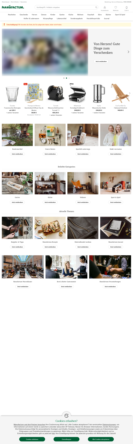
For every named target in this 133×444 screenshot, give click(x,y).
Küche (50, 197)
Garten (17, 197)
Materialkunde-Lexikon (83, 242)
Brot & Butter (15, 2)
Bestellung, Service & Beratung (118, 2)
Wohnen (83, 197)
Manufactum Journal (115, 242)
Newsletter (24, 2)
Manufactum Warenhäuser (22, 282)
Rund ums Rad (17, 149)
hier (53, 433)
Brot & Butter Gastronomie (66, 282)
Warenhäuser (5, 2)
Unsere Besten (50, 149)
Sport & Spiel (115, 197)
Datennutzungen (109, 424)
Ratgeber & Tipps (17, 242)
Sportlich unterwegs (83, 149)
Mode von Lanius (116, 149)
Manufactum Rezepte (50, 242)
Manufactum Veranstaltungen (110, 282)
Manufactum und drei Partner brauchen (29, 424)
